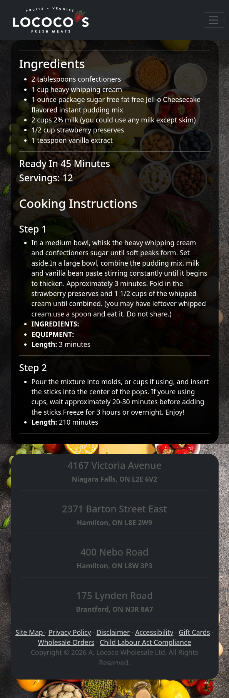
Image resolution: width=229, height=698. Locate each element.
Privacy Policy (69, 632)
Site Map (30, 632)
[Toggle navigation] (213, 20)
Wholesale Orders (66, 642)
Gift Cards (194, 632)
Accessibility (154, 632)
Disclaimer (113, 632)
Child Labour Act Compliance (145, 642)
